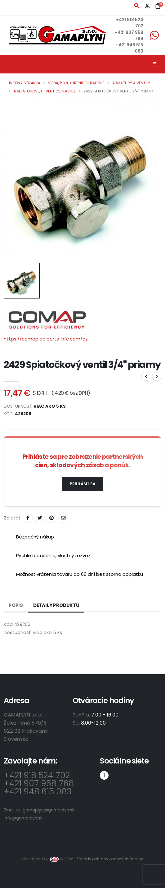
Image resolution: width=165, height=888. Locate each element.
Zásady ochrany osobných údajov (109, 859)
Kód (8, 624)
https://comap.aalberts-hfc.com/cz (46, 339)
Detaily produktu (56, 605)
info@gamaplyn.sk (23, 818)
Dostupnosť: (18, 632)
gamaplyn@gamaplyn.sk (48, 810)
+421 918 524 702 (37, 775)
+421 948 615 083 (38, 791)
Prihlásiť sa (83, 483)
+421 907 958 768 (39, 783)
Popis (16, 605)
